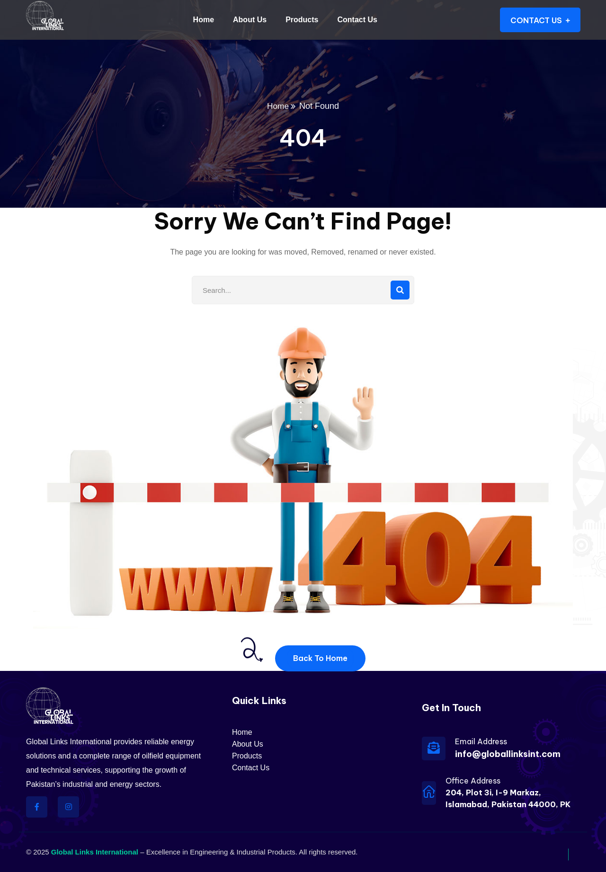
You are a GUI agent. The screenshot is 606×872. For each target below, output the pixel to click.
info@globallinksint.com (508, 754)
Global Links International (94, 852)
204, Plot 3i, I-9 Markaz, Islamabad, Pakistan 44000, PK (508, 798)
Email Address (481, 741)
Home (278, 106)
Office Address (473, 780)
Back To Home (320, 658)
